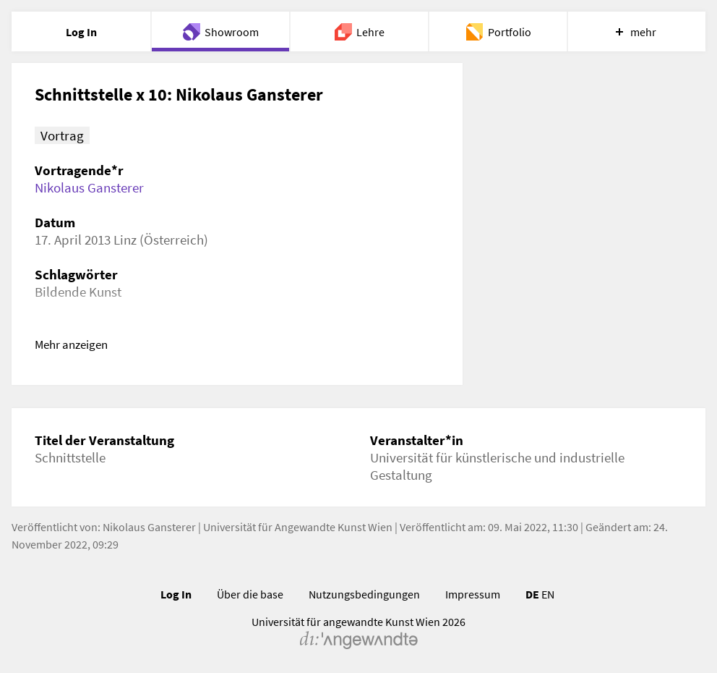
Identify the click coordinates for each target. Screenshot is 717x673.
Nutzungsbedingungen (364, 594)
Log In (176, 594)
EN (547, 594)
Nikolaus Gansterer (89, 187)
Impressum (472, 594)
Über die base (250, 594)
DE (532, 594)
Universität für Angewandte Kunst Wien (297, 527)
